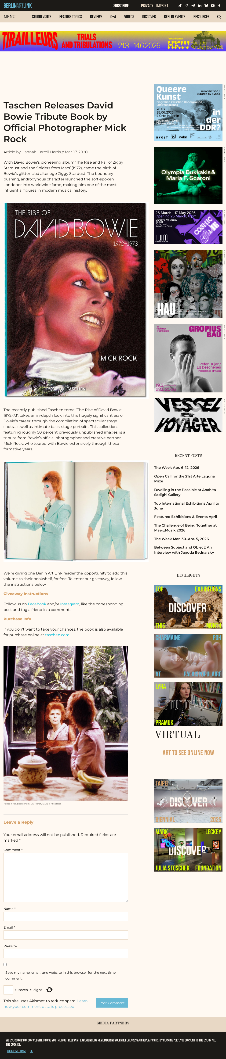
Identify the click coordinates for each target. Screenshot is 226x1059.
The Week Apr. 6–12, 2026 (176, 467)
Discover (149, 16)
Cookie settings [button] (16, 1051)
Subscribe (121, 5)
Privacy (147, 5)
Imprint (162, 5)
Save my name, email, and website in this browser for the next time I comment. (61, 975)
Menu (9, 17)
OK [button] (31, 1051)
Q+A (113, 16)
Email (9, 927)
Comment (13, 850)
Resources (201, 16)
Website (10, 946)
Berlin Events (174, 16)
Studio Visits (41, 16)
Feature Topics (70, 16)
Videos (129, 16)
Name (9, 909)
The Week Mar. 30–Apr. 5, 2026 (181, 539)
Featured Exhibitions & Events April (185, 516)
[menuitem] (41, 19)
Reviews (96, 16)
